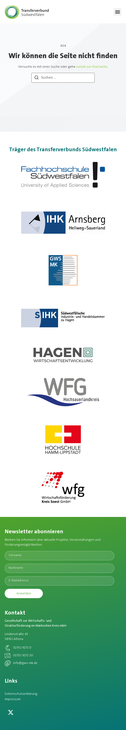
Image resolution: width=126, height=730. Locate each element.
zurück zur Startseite (91, 67)
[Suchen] (36, 78)
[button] (117, 12)
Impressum (13, 699)
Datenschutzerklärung (21, 694)
